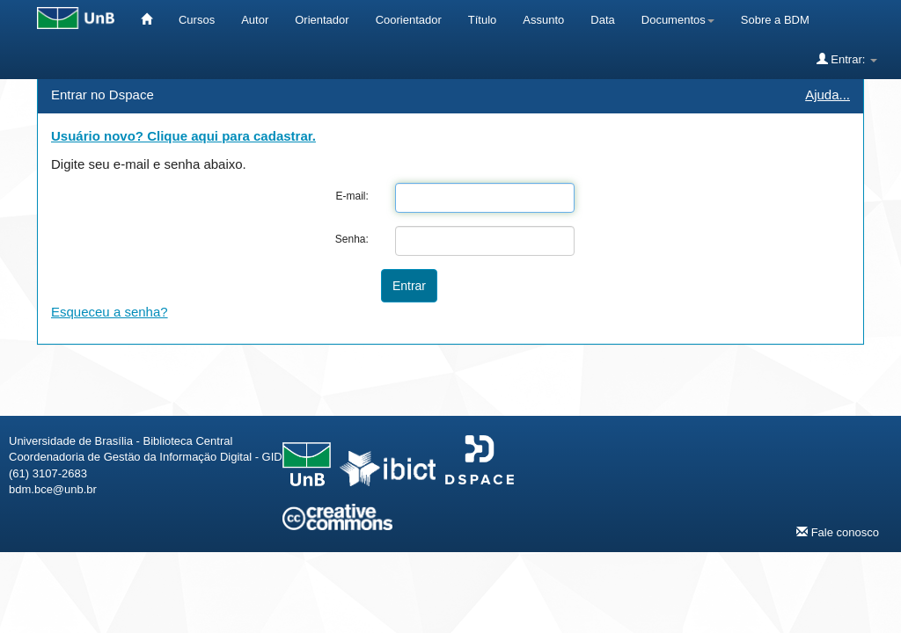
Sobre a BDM (775, 19)
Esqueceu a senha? (109, 311)
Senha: (352, 239)
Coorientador (409, 19)
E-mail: (351, 196)
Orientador (321, 19)
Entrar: (847, 59)
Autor (254, 19)
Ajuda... (827, 94)
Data (602, 19)
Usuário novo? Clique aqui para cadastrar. (183, 135)
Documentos (677, 19)
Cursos (197, 19)
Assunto (543, 19)
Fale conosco (837, 532)
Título (482, 19)
